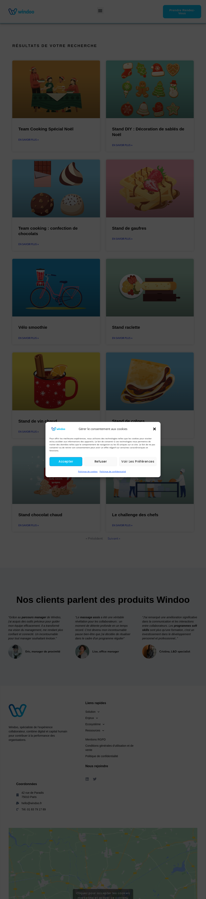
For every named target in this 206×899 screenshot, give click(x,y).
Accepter (66, 461)
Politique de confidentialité (113, 471)
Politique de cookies (88, 471)
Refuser (101, 461)
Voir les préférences (137, 461)
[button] (154, 429)
